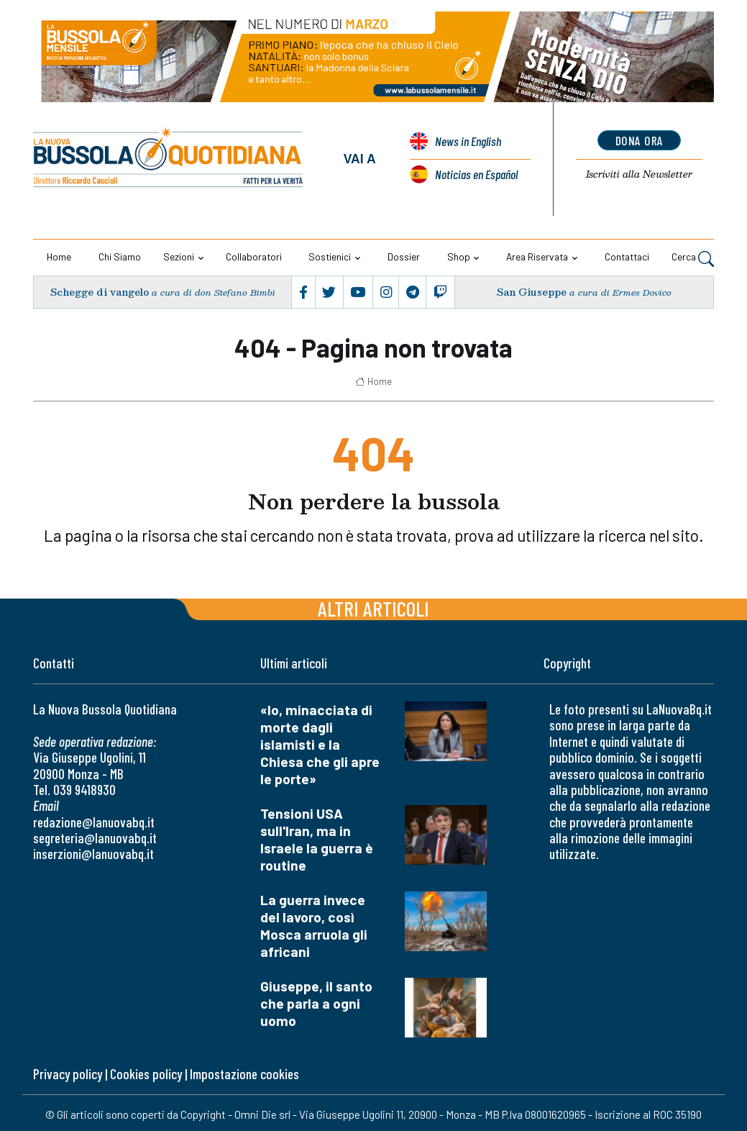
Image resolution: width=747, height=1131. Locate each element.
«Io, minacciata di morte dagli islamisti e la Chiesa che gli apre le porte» (320, 744)
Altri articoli (373, 608)
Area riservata (537, 256)
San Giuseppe (531, 291)
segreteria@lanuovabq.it (95, 838)
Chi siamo (119, 256)
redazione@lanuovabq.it (94, 822)
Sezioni (178, 256)
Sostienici (329, 256)
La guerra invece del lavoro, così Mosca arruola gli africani (313, 925)
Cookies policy (146, 1074)
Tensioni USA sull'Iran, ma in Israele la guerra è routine (316, 839)
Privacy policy (67, 1074)
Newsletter (639, 174)
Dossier (404, 256)
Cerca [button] (693, 258)
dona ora (639, 140)
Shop (458, 256)
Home (59, 256)
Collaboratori (254, 256)
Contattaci (627, 256)
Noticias (476, 174)
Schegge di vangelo (99, 291)
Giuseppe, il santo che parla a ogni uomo (316, 1003)
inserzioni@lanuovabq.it (93, 853)
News (468, 141)
